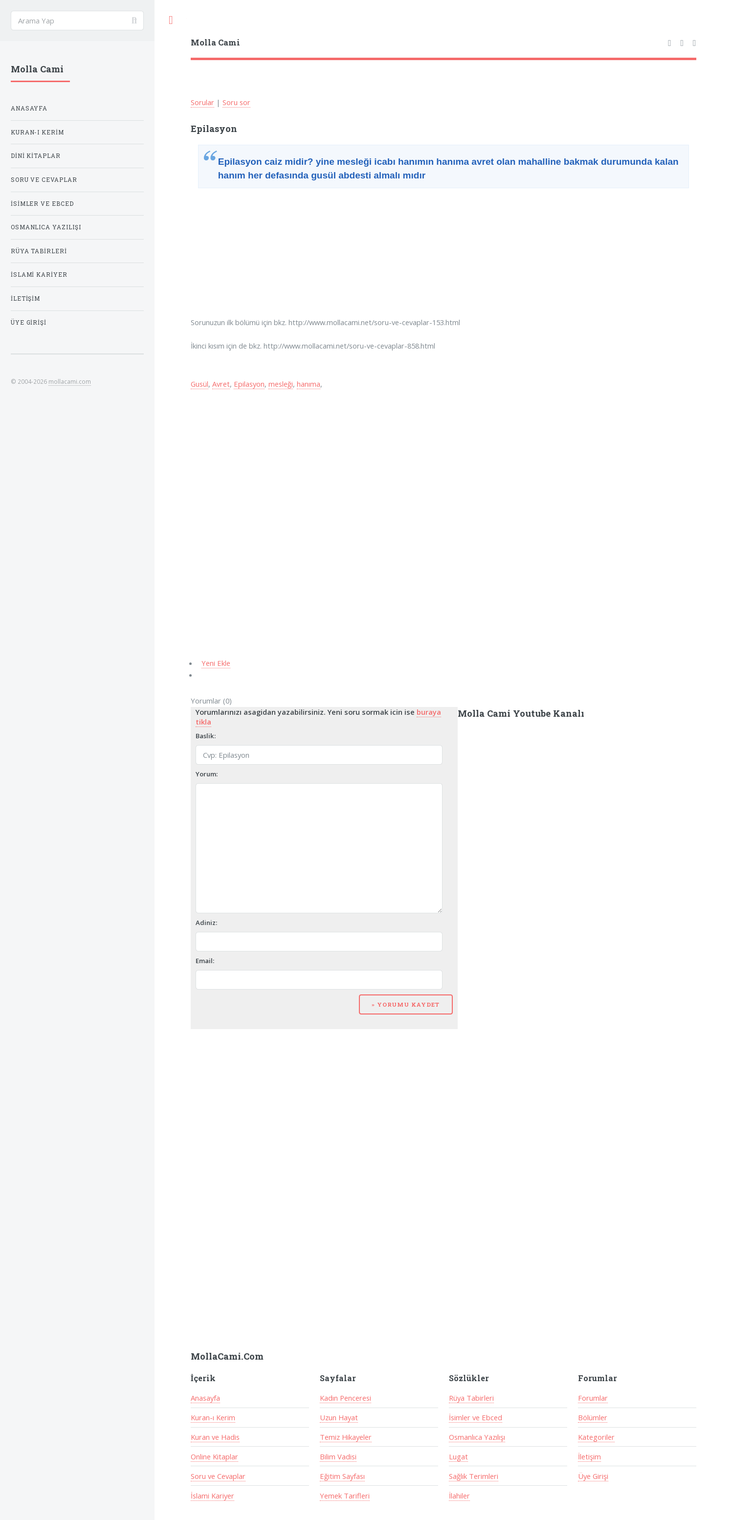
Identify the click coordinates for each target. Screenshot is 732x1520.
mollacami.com (69, 381)
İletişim (589, 1456)
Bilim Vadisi (338, 1456)
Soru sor (236, 102)
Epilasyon (249, 384)
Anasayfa (205, 1398)
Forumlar (593, 1398)
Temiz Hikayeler (346, 1437)
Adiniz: (206, 922)
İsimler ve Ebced (475, 1417)
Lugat (458, 1456)
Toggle (171, 20)
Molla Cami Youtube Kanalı (521, 713)
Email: (205, 960)
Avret (221, 384)
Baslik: (206, 735)
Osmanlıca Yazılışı (477, 1437)
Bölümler (592, 1417)
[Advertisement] (265, 254)
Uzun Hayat (339, 1417)
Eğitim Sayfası (342, 1476)
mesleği (280, 384)
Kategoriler (596, 1437)
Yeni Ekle (215, 663)
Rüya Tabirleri (471, 1398)
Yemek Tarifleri (345, 1495)
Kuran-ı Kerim (213, 1417)
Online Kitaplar (214, 1456)
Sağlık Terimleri (473, 1476)
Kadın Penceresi (345, 1398)
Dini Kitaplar (36, 155)
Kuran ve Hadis (215, 1437)
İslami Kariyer (212, 1495)
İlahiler (459, 1495)
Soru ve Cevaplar (218, 1476)
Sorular (202, 102)
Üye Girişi (593, 1476)
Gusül (199, 384)
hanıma (308, 384)
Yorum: (207, 774)
